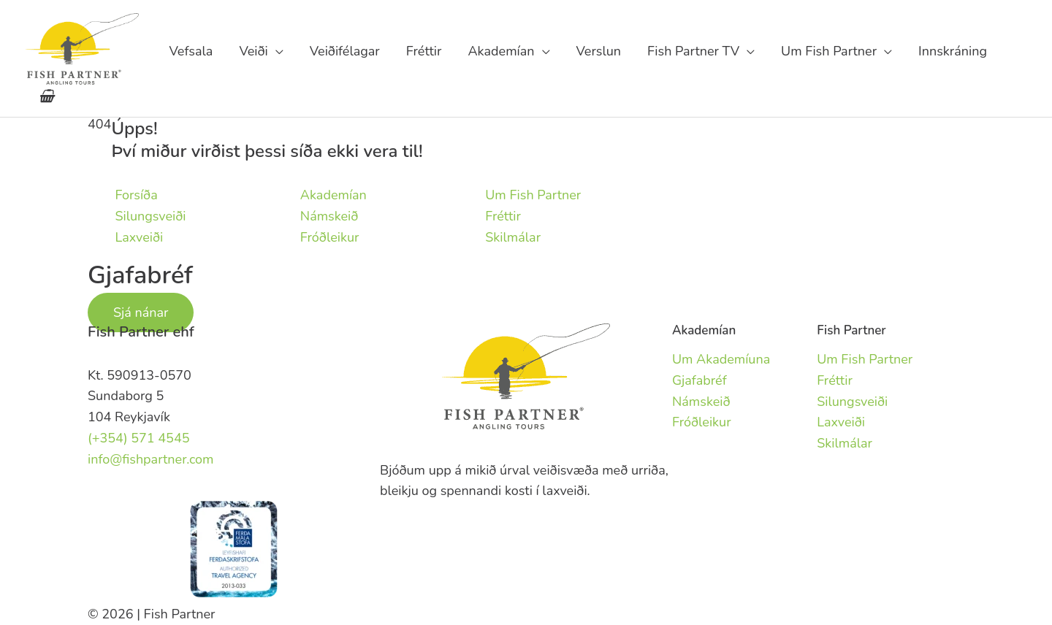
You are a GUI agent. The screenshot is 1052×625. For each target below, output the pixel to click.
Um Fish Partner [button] (829, 51)
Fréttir (424, 51)
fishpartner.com (1013, 51)
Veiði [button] (253, 51)
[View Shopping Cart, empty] (46, 96)
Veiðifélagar (345, 51)
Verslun (599, 51)
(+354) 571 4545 (139, 438)
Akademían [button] (501, 51)
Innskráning (952, 51)
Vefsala (191, 51)
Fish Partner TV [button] (693, 51)
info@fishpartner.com (151, 459)
